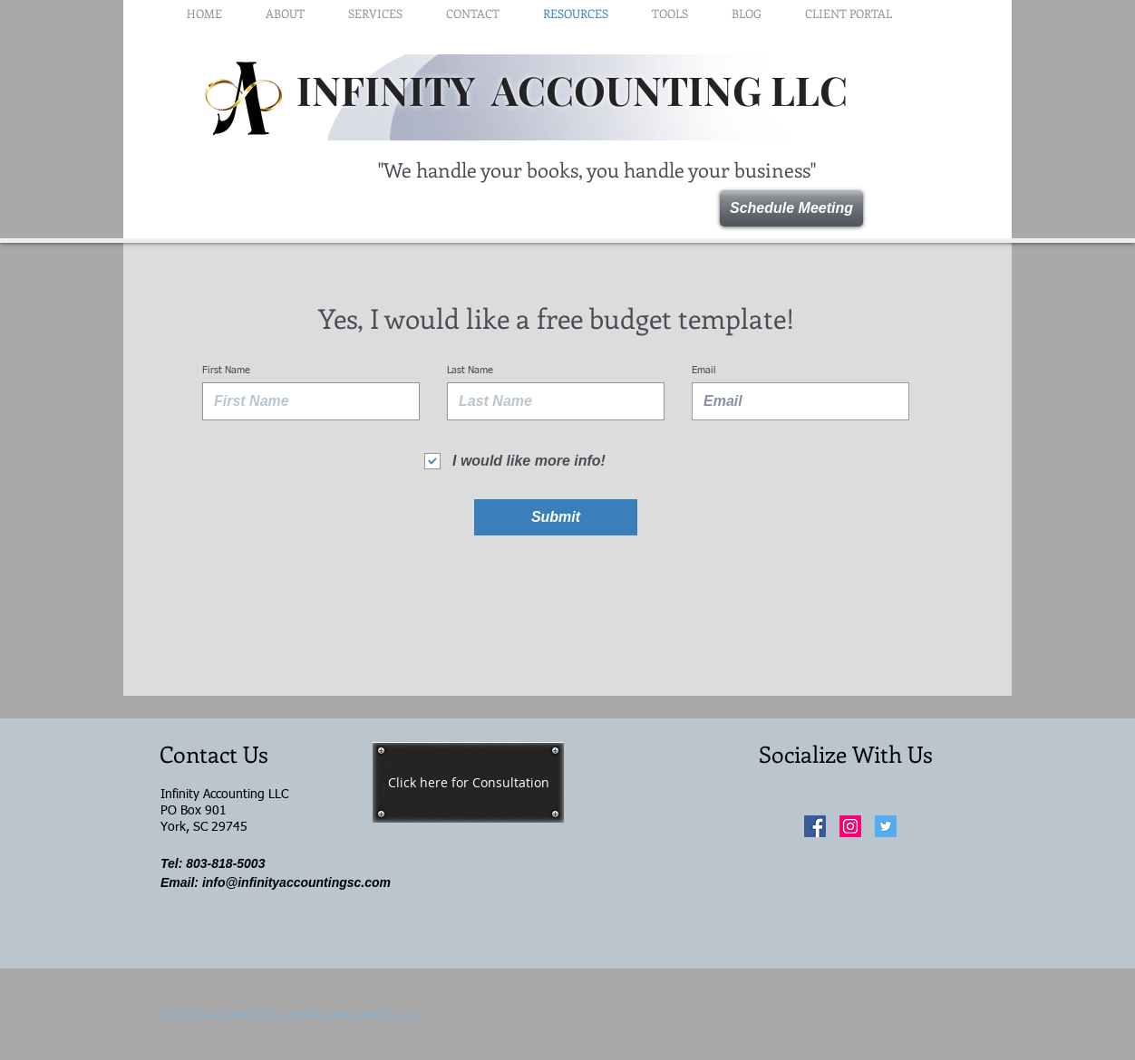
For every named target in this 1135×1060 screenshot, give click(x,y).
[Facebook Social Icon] (815, 826)
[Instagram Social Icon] (850, 826)
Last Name (470, 370)
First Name (226, 370)
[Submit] (555, 517)
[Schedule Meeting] (791, 208)
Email (704, 370)
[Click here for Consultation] (468, 782)
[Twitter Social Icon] (886, 826)
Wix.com (399, 1015)
